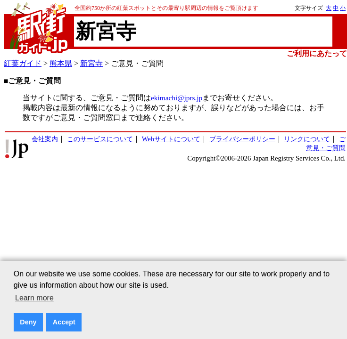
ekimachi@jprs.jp (176, 98)
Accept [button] (64, 322)
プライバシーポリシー (242, 139)
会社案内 (45, 139)
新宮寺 (91, 63)
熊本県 (61, 63)
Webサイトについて (171, 139)
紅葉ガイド (22, 63)
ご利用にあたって (317, 53)
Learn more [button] (34, 298)
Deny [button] (28, 322)
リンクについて (307, 139)
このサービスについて (100, 139)
